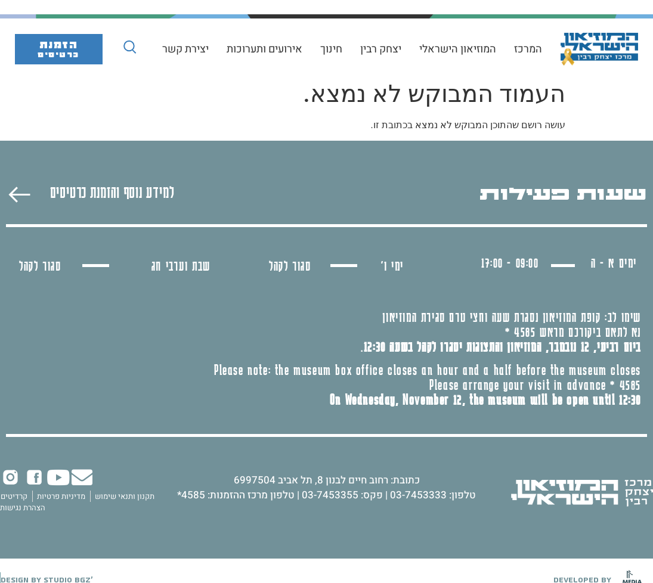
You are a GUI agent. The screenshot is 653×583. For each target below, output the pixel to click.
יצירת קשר (185, 49)
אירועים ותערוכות (264, 49)
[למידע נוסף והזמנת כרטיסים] (19, 194)
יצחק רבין (380, 49)
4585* (191, 495)
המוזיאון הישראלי (457, 49)
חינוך (331, 49)
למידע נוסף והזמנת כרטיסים (112, 191)
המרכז (528, 49)
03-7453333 (418, 495)
